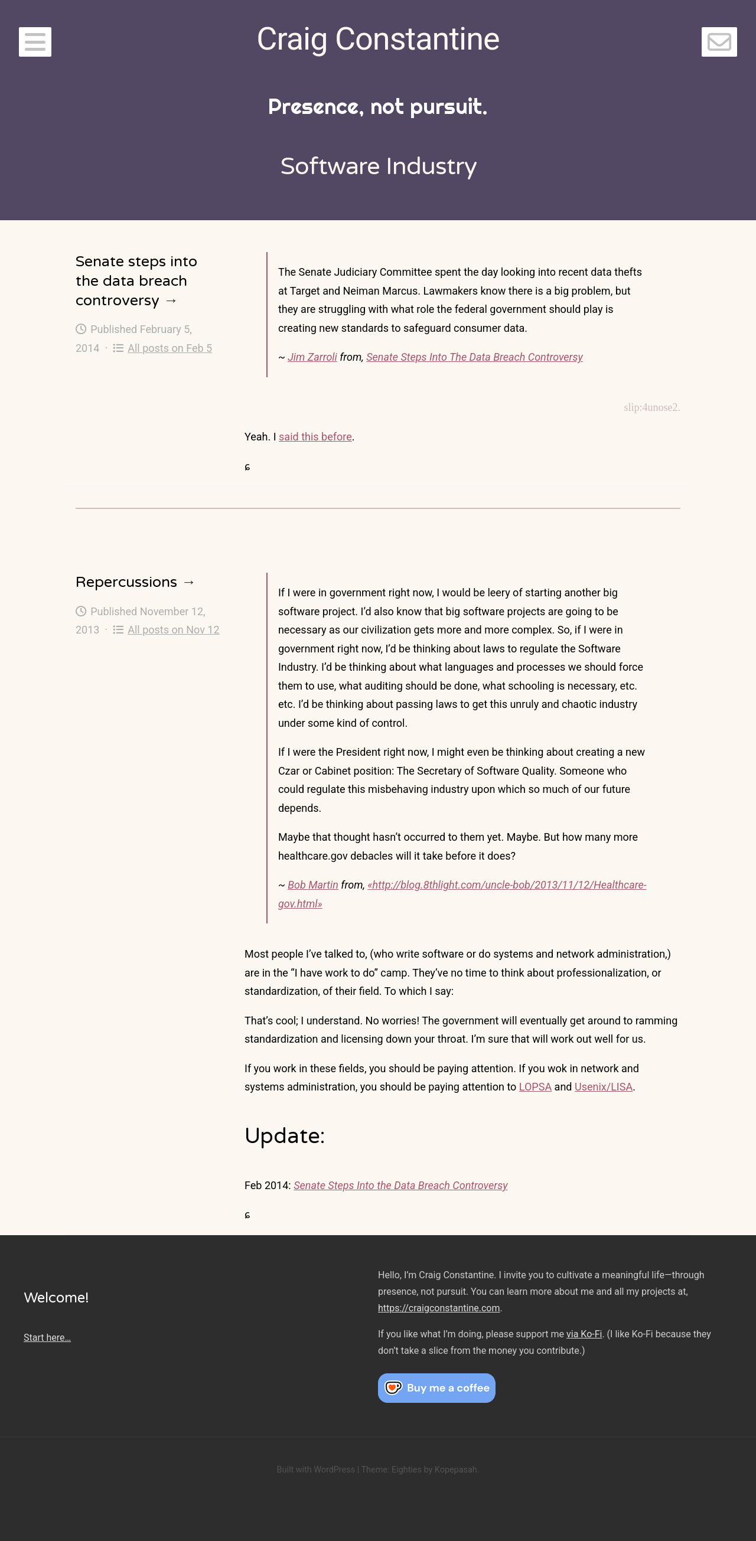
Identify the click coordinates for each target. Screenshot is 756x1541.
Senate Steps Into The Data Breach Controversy (474, 357)
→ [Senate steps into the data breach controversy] (171, 300)
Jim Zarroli (312, 357)
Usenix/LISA (604, 1086)
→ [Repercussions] (188, 582)
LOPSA (535, 1086)
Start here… (47, 1337)
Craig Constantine (377, 38)
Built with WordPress (315, 1470)
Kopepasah (456, 1470)
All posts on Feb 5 (162, 348)
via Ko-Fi (584, 1334)
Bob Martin (313, 885)
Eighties (407, 1470)
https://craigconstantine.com (439, 1308)
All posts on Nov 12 (166, 629)
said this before (315, 436)
